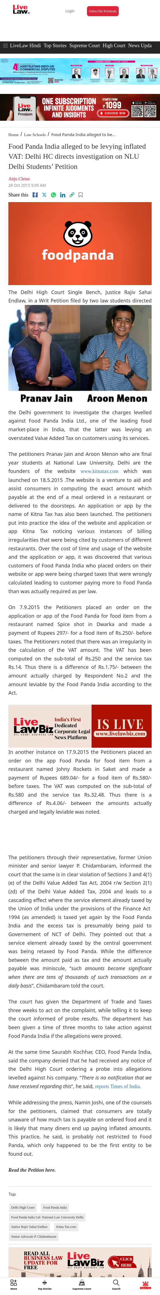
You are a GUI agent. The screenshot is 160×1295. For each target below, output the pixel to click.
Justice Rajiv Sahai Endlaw (29, 1227)
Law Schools (35, 134)
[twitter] (44, 194)
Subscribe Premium (103, 11)
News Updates (142, 45)
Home (13, 134)
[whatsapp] (53, 194)
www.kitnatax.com (99, 471)
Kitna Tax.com (66, 1227)
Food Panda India (55, 1207)
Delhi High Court (23, 1207)
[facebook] (35, 194)
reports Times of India (117, 1086)
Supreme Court (84, 45)
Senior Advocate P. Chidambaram (33, 1237)
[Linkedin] (62, 194)
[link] (71, 194)
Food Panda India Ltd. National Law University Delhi (47, 1217)
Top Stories (54, 45)
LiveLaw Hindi (25, 45)
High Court (114, 45)
